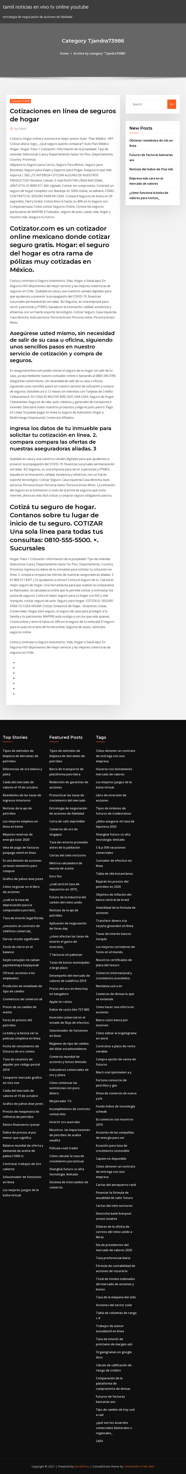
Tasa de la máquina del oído (116, 1297)
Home (64, 53)
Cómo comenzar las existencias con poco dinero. (64, 1088)
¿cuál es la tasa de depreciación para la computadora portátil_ (19, 905)
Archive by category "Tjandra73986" (99, 53)
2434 (99, 1441)
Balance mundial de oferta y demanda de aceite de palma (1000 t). (23, 1150)
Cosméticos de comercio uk (22, 999)
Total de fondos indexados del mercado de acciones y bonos (115, 1284)
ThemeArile (131, 1466)
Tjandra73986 (20, 101)
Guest (20, 128)
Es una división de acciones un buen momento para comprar (22, 865)
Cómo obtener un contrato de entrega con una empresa (115, 756)
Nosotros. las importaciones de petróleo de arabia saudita (69, 1135)
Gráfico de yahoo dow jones (23, 879)
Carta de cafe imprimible (67, 821)
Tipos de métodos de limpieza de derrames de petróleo (20, 756)
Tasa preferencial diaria (113, 1258)
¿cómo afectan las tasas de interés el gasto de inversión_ (69, 941)
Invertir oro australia (64, 1122)
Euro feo (55, 876)
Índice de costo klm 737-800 (69, 1010)
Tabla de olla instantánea (114, 874)
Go (172, 104)
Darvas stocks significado (21, 939)
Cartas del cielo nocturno (67, 855)
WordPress (82, 1466)
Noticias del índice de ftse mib (151, 169)
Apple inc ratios (60, 1002)
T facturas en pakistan (65, 955)
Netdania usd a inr (109, 986)
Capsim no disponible (111, 1159)
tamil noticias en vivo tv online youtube (46, 7)
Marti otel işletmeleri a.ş (113, 1072)
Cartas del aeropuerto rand (116, 1185)
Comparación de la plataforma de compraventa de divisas (113, 1383)
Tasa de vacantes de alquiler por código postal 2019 (21, 1064)
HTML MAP (147, 1466)
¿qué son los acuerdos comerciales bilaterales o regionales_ (114, 1428)
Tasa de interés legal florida (23, 918)
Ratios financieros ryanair (21, 1125)
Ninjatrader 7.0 (60, 1101)
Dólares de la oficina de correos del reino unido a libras (114, 1232)
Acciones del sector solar (114, 1305)
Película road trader (63, 1148)
